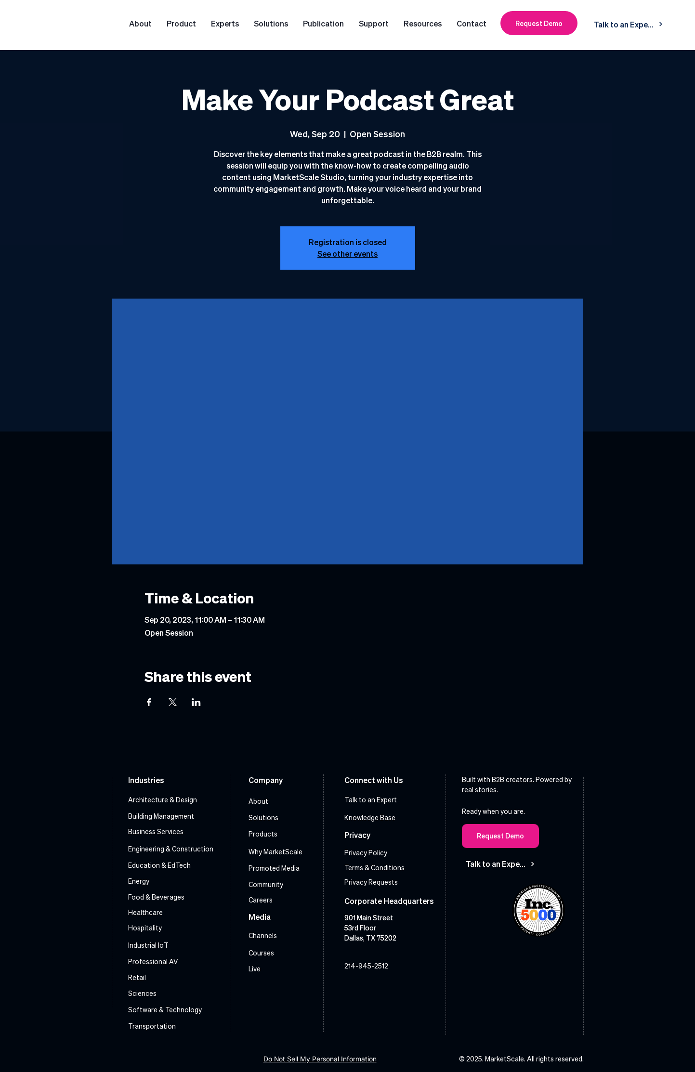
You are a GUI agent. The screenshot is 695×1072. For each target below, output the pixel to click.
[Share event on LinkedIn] (196, 702)
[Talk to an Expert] (628, 24)
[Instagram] (377, 987)
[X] (401, 987)
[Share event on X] (172, 702)
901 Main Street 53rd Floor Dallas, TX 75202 (370, 927)
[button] (271, 23)
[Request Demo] (538, 23)
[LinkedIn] (353, 987)
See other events (347, 253)
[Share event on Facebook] (149, 702)
